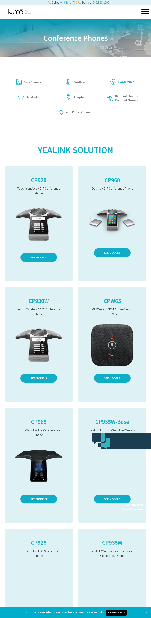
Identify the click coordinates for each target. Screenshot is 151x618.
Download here (116, 612)
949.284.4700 (68, 2)
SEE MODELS (38, 257)
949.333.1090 (101, 2)
